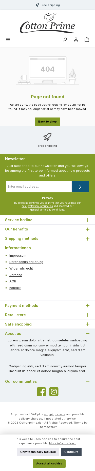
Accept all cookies (49, 463)
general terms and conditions (47, 209)
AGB (12, 281)
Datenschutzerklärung (26, 262)
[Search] (64, 40)
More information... (62, 443)
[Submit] (80, 186)
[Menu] (8, 40)
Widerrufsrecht (21, 268)
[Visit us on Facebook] (41, 391)
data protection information (37, 206)
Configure (71, 452)
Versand (15, 275)
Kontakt (15, 288)
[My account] (76, 40)
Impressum (17, 255)
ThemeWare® (47, 427)
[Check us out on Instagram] (54, 391)
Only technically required (38, 452)
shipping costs (54, 414)
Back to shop (47, 121)
